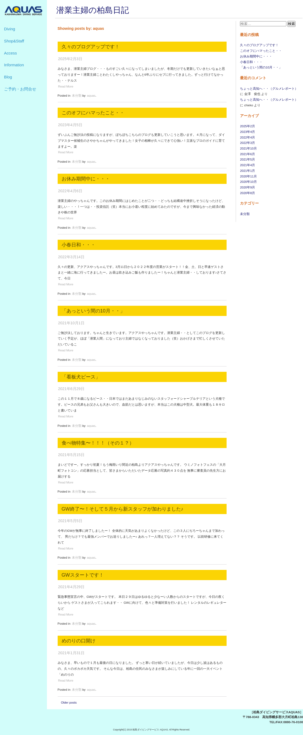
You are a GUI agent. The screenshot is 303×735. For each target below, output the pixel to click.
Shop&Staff (14, 41)
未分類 (245, 214)
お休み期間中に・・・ (256, 56)
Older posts (69, 702)
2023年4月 (247, 131)
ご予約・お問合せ (20, 89)
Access (10, 53)
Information (14, 65)
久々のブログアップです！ (259, 45)
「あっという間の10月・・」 (261, 67)
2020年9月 (247, 187)
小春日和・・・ (251, 62)
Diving (9, 29)
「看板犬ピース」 (81, 376)
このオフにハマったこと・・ (261, 50)
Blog (8, 77)
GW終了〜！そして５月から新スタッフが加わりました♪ (122, 509)
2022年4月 (247, 137)
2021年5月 (247, 159)
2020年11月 (248, 176)
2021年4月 (247, 165)
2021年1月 (247, 170)
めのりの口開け (78, 640)
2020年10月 (248, 181)
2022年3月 (247, 142)
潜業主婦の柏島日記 (92, 10)
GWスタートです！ (83, 575)
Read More (65, 86)
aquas (91, 95)
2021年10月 (248, 148)
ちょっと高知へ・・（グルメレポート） (269, 88)
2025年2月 (247, 126)
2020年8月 (247, 193)
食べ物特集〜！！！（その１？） (98, 443)
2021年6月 (247, 154)
